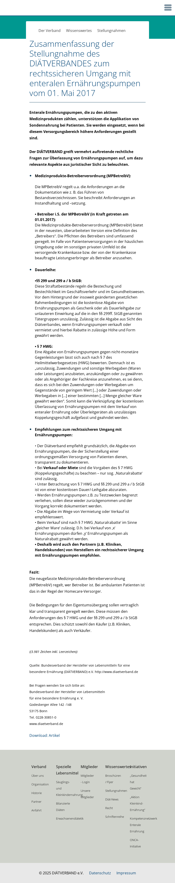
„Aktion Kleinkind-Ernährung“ (137, 803)
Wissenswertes (79, 30)
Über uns (37, 776)
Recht (109, 808)
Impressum (126, 872)
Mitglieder (89, 766)
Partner (36, 802)
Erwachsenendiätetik (69, 818)
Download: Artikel (44, 735)
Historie (36, 793)
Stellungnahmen (111, 30)
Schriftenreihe (114, 817)
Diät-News (111, 799)
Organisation (40, 784)
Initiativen (138, 766)
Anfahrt (36, 810)
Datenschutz (100, 872)
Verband (38, 766)
